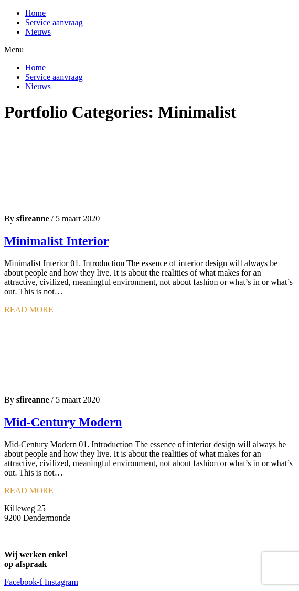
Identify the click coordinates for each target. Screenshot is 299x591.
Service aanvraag (54, 22)
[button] (149, 50)
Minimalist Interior (56, 241)
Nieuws (38, 31)
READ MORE (29, 309)
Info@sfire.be (27, 527)
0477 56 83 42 (28, 536)
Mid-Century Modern (63, 422)
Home (35, 12)
